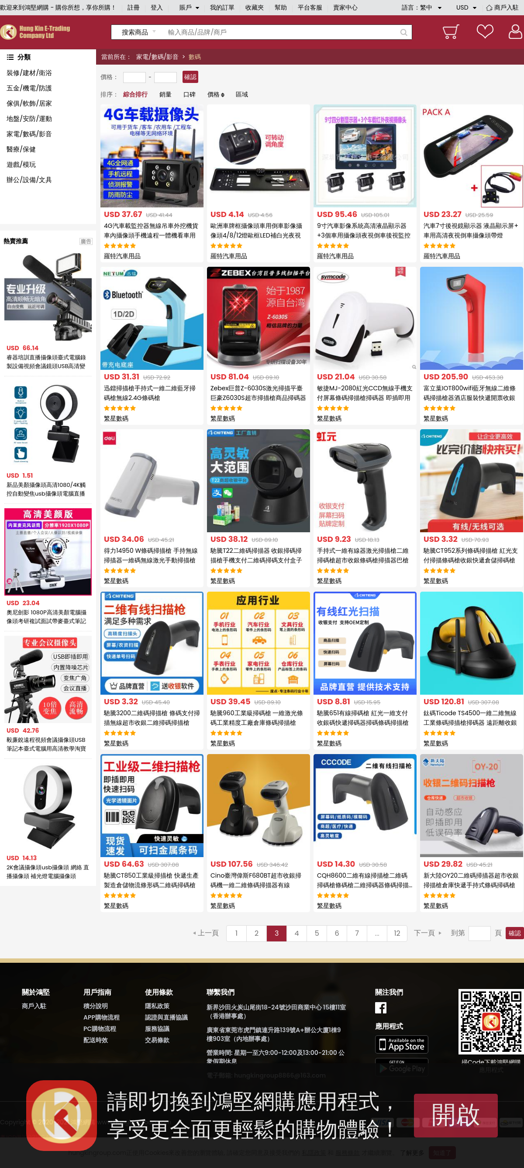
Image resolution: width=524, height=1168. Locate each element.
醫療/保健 (21, 149)
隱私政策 (157, 1006)
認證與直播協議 (166, 1017)
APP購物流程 (101, 1017)
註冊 (134, 7)
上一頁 (208, 933)
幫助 (281, 7)
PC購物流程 (99, 1028)
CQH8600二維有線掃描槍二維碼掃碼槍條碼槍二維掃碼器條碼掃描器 (363, 885)
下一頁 (424, 933)
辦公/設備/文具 (29, 179)
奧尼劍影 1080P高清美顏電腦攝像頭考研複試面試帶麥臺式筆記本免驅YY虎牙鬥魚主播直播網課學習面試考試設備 (47, 617)
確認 (190, 76)
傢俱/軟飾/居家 (29, 103)
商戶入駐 (506, 7)
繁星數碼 (116, 418)
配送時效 (95, 1040)
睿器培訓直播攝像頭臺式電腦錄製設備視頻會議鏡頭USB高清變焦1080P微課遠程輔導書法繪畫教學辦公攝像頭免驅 (46, 362)
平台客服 (310, 7)
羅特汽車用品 (122, 256)
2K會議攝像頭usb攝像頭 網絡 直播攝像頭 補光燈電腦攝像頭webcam (48, 872)
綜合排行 (135, 94)
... (377, 933)
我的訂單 (222, 7)
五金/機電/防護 (29, 88)
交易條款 (157, 1040)
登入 (157, 7)
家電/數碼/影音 (157, 56)
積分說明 (95, 1006)
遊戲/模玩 (21, 164)
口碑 (189, 94)
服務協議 (157, 1028)
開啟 (455, 1114)
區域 (242, 94)
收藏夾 (254, 7)
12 (397, 933)
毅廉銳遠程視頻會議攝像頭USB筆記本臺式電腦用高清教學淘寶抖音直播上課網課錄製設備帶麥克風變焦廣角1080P (46, 744)
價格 (213, 94)
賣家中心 (345, 7)
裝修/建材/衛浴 (29, 72)
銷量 (165, 94)
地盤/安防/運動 (29, 118)
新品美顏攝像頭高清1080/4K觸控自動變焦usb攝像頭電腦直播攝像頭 (46, 489)
